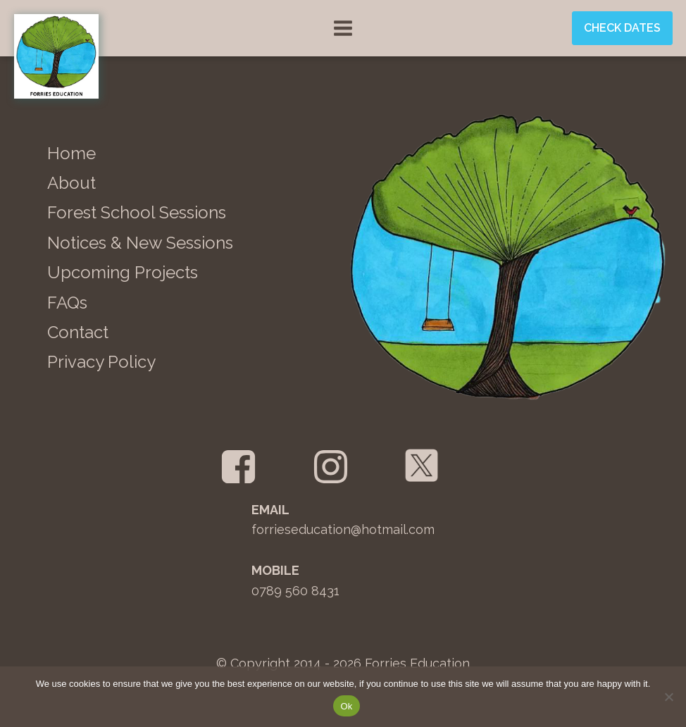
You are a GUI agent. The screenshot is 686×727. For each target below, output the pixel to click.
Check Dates (622, 28)
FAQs (67, 302)
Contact (77, 332)
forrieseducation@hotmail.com (343, 529)
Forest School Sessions (136, 212)
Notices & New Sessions (140, 242)
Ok (346, 706)
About (71, 183)
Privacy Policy (101, 362)
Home (71, 153)
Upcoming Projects (122, 272)
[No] (668, 697)
